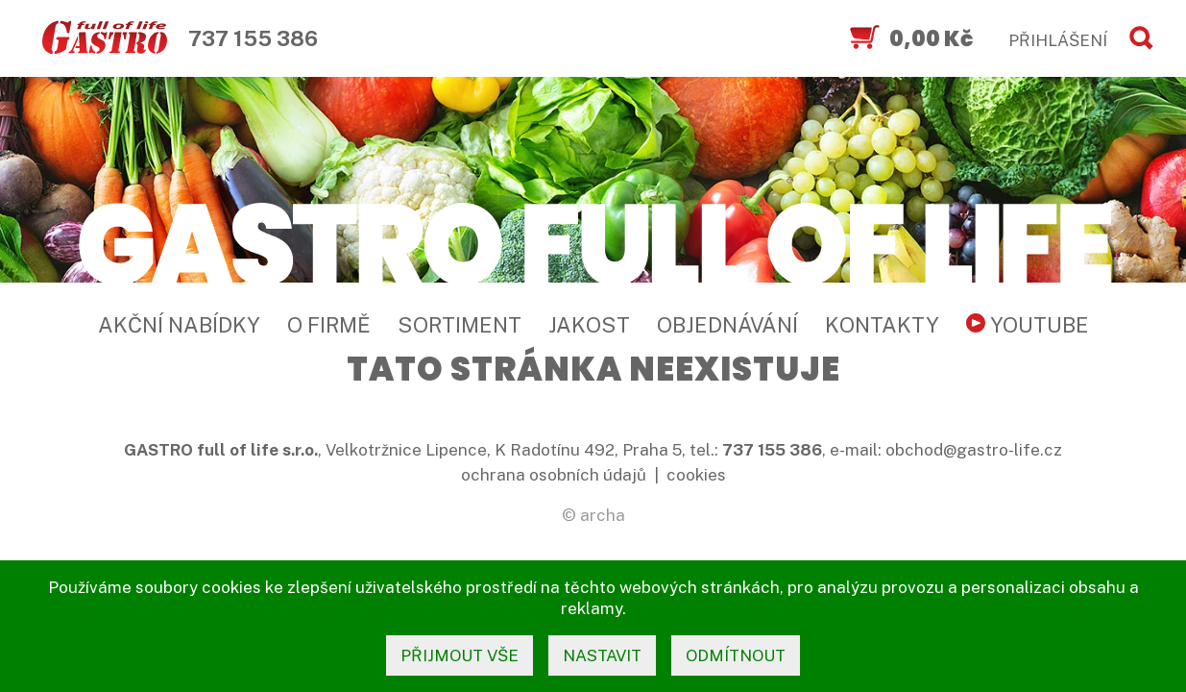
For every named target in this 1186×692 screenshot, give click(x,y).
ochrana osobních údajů (553, 474)
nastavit (602, 655)
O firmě (329, 324)
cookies (696, 474)
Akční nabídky (179, 324)
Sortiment (459, 324)
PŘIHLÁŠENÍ (1057, 40)
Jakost (589, 324)
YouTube (1027, 324)
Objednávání (727, 324)
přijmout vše (459, 655)
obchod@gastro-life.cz (973, 449)
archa (602, 515)
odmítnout (736, 655)
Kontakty (882, 324)
